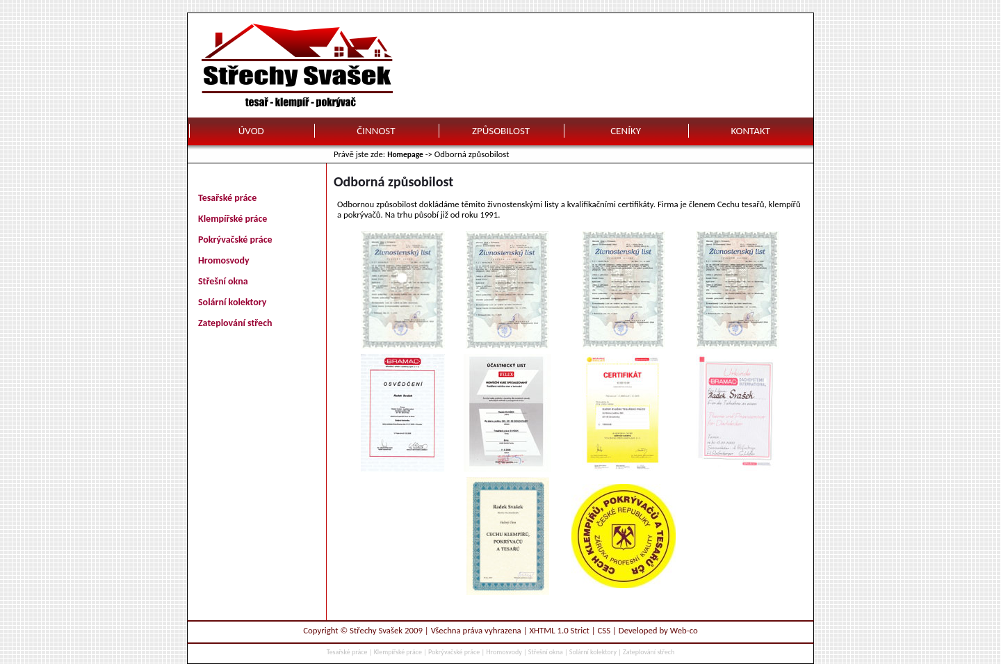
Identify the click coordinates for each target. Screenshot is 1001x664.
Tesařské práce (227, 198)
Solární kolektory (232, 302)
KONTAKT (750, 130)
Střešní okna (223, 281)
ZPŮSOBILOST (501, 130)
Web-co (684, 630)
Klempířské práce (232, 219)
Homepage (405, 154)
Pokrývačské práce (235, 239)
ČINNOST (376, 130)
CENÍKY (625, 130)
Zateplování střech (235, 323)
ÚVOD (251, 130)
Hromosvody (224, 260)
